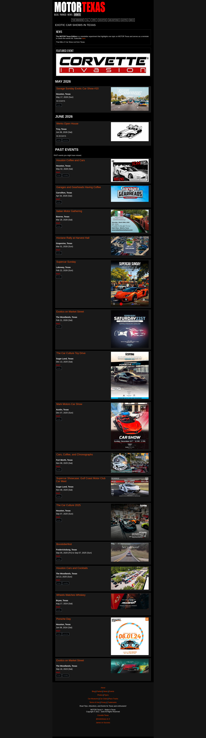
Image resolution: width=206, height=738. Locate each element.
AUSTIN (124, 20)
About (103, 688)
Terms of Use (94, 702)
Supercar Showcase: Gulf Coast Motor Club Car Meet (80, 480)
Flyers (106, 695)
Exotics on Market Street (70, 311)
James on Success (103, 723)
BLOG (56, 14)
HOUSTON (102, 20)
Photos (100, 695)
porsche (65, 140)
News (105, 691)
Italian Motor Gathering (69, 211)
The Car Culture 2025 (68, 505)
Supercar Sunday (66, 261)
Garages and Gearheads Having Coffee (78, 187)
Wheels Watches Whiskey (70, 595)
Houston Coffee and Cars (70, 160)
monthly (65, 175)
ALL (87, 20)
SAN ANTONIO (114, 20)
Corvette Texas (103, 715)
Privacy (103, 702)
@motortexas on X (103, 719)
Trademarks (112, 702)
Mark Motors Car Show (69, 404)
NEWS (69, 14)
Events (111, 691)
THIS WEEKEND (78, 20)
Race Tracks (113, 699)
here (83, 38)
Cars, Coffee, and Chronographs (74, 454)
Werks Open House (67, 123)
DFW (94, 20)
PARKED (63, 14)
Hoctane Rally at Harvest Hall (72, 237)
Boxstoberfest (64, 544)
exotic (59, 105)
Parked (99, 691)
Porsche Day (63, 619)
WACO (131, 20)
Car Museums (93, 699)
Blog (93, 691)
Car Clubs (103, 699)
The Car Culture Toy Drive (71, 353)
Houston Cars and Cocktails (72, 568)
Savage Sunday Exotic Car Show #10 (77, 88)
